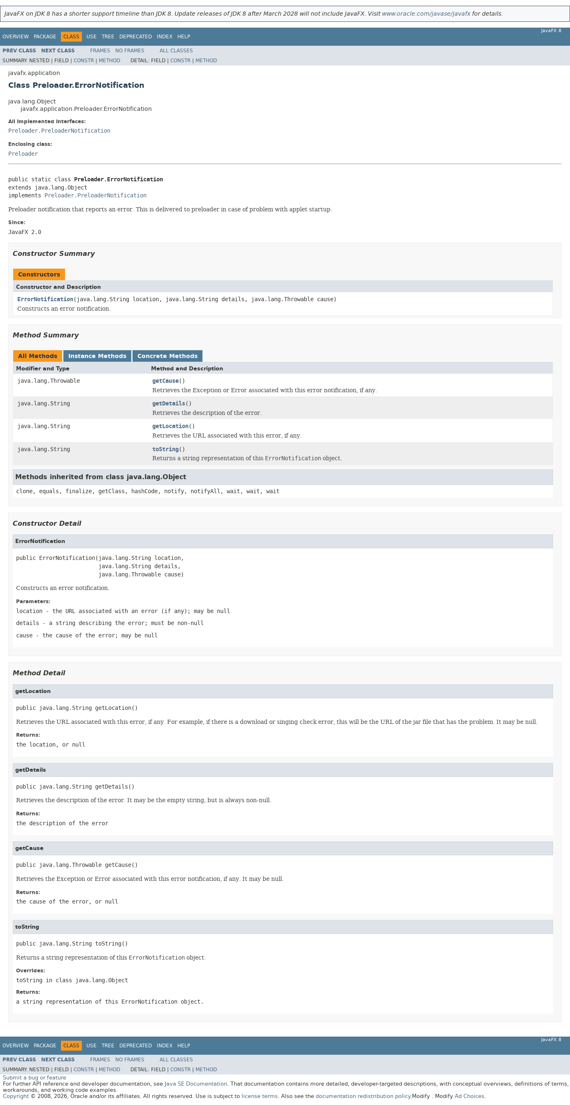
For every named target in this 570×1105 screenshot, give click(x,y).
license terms (260, 1096)
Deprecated (135, 37)
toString (165, 449)
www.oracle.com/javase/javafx (426, 13)
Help (183, 37)
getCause (165, 380)
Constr (84, 60)
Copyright (16, 1096)
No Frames (129, 51)
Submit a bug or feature (34, 1078)
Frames (100, 51)
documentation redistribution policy (363, 1096)
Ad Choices (469, 1096)
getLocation (170, 426)
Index (164, 37)
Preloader (23, 153)
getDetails (168, 403)
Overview (15, 37)
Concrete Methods (167, 356)
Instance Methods (97, 356)
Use (91, 37)
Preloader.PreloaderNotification (59, 130)
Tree (108, 37)
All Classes (176, 51)
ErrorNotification (45, 299)
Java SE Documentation (196, 1084)
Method (109, 60)
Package (45, 37)
